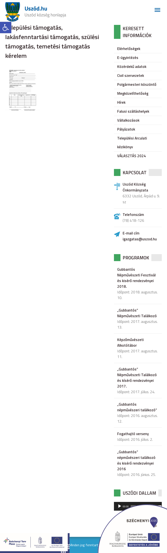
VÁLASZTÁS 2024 (131, 156)
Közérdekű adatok (131, 66)
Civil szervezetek (130, 75)
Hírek (121, 102)
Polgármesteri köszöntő (136, 84)
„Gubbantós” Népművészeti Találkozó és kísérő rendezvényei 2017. (137, 377)
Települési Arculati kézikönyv (132, 142)
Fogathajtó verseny (133, 434)
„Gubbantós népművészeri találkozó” (137, 407)
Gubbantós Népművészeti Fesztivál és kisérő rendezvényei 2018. (136, 278)
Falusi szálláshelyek (133, 111)
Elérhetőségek (128, 49)
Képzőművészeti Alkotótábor (130, 342)
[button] (5, 27)
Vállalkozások (128, 120)
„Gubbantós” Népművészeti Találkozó (137, 313)
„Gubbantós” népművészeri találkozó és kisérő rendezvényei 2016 (136, 460)
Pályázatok (126, 129)
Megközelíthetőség (132, 93)
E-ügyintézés (127, 57)
